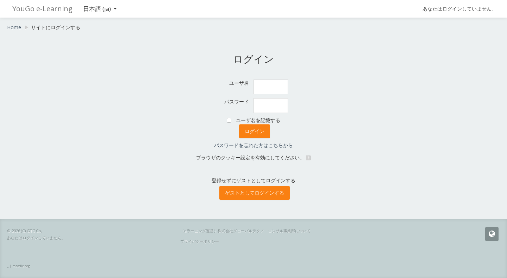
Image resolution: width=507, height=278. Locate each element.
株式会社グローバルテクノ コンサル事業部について (264, 230)
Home (14, 27)
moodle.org (21, 266)
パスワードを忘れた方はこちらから (253, 145)
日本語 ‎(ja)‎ (100, 9)
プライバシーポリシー (199, 241)
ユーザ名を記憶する (258, 120)
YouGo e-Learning (42, 8)
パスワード (236, 101)
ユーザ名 (239, 83)
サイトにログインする (55, 27)
